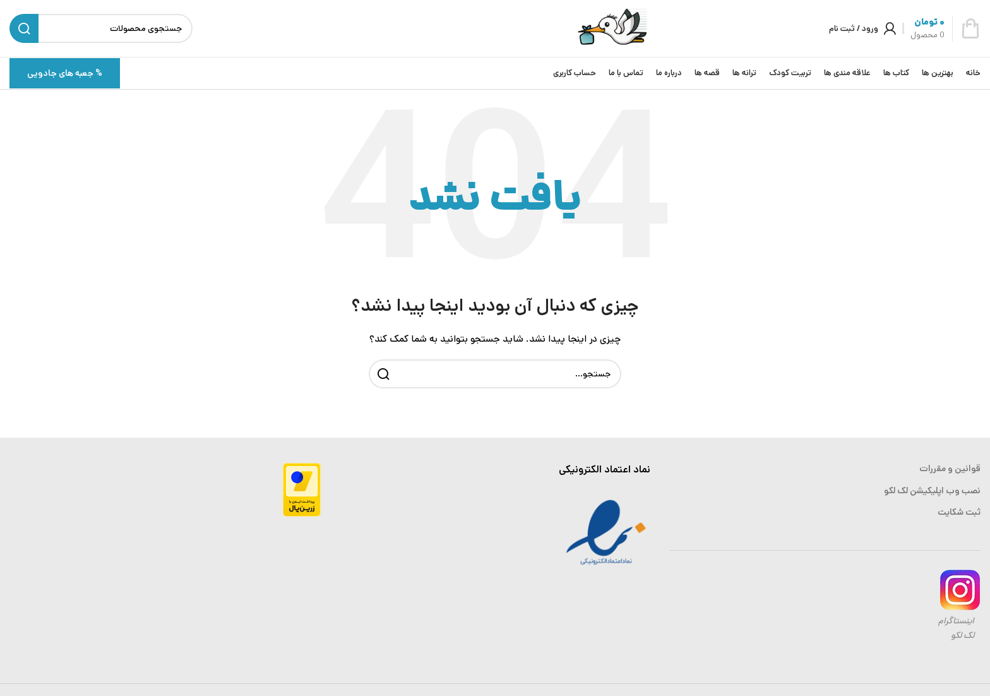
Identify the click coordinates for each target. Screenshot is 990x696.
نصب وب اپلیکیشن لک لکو (932, 490)
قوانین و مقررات (950, 468)
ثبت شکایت (959, 512)
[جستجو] (495, 373)
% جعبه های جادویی (64, 73)
